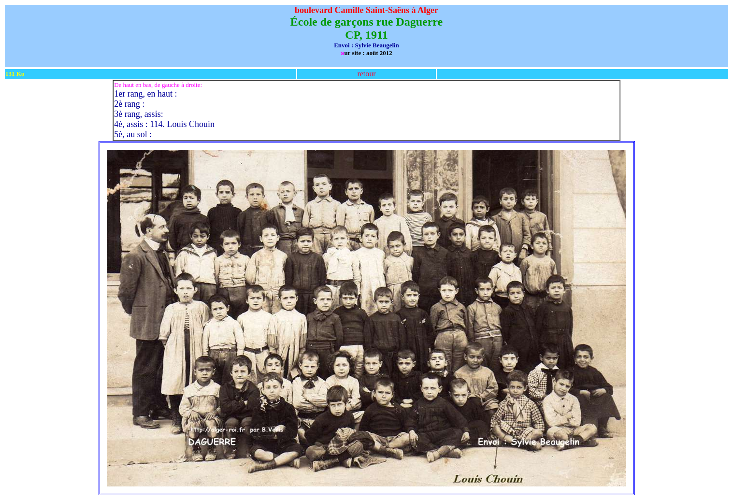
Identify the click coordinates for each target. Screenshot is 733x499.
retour (366, 74)
